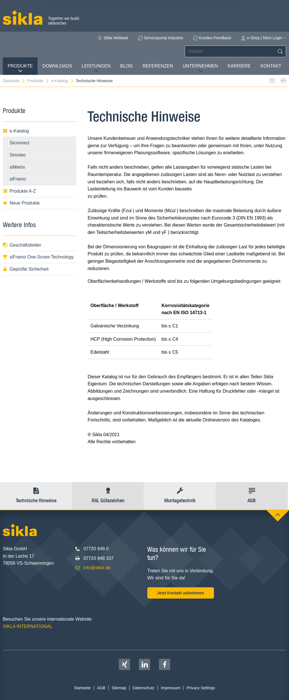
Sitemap (119, 688)
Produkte (20, 68)
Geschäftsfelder (22, 245)
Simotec (18, 155)
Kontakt (270, 66)
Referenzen (158, 66)
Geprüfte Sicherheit (26, 269)
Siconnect (19, 142)
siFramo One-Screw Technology (38, 257)
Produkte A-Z (19, 191)
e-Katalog (62, 81)
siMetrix (17, 167)
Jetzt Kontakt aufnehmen (180, 593)
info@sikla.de (97, 567)
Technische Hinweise (94, 81)
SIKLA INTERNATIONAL (27, 626)
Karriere (239, 66)
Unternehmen (200, 68)
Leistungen (96, 68)
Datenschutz (144, 688)
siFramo (18, 179)
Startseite (14, 81)
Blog (126, 66)
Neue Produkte (21, 203)
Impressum (170, 688)
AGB (101, 688)
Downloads (57, 66)
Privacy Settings (201, 688)
